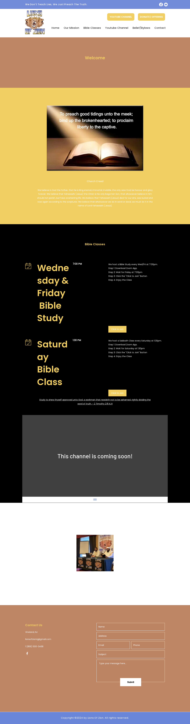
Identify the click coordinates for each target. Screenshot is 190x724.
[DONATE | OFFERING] (151, 17)
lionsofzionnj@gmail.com (38, 639)
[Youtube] (166, 4)
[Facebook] (161, 4)
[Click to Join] (117, 329)
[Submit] (130, 682)
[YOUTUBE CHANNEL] (120, 17)
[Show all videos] (95, 500)
